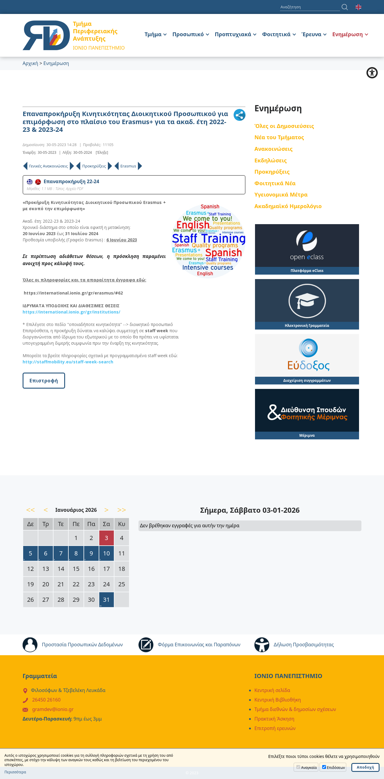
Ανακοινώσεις (273, 148)
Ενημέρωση (347, 34)
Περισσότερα (15, 772)
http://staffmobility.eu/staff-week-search (68, 362)
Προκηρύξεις (94, 166)
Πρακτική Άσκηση (274, 718)
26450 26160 (46, 699)
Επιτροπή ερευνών (274, 728)
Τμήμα (153, 34)
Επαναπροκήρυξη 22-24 (63, 181)
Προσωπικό (188, 34)
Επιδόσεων (336, 767)
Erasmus (128, 166)
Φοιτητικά (276, 34)
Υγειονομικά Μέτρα (281, 194)
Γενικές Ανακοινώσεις (48, 166)
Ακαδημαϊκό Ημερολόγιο (288, 206)
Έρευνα (311, 34)
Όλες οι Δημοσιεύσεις (284, 125)
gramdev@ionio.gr (52, 709)
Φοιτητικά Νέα (275, 183)
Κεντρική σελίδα (272, 690)
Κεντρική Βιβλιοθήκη (277, 699)
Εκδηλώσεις (270, 160)
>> (121, 509)
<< (30, 509)
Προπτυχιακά (233, 34)
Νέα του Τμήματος (279, 137)
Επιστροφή (43, 380)
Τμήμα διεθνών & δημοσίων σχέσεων (295, 709)
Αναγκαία (309, 767)
